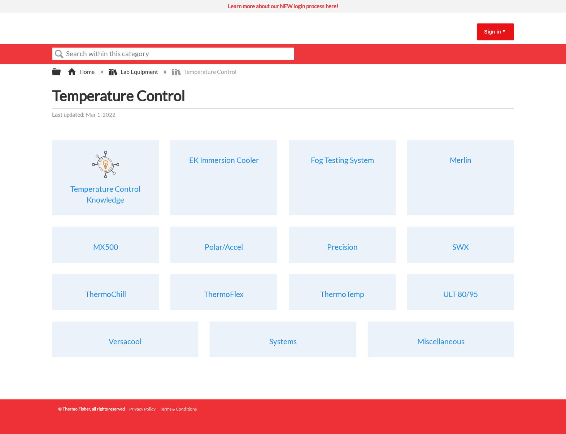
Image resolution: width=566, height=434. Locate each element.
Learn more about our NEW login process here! (283, 6)
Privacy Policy (142, 409)
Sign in (492, 32)
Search (59, 54)
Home (82, 71)
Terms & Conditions (178, 409)
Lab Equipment (134, 71)
